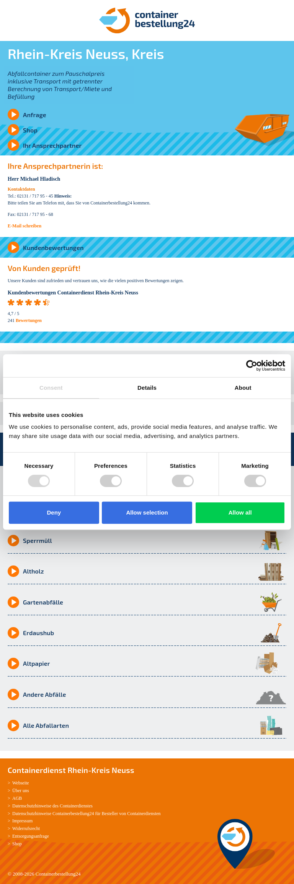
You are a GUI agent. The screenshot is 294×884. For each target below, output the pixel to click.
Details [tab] (147, 387)
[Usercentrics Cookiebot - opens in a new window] (251, 365)
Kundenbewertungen (53, 247)
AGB (17, 798)
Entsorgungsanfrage (30, 836)
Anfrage (34, 114)
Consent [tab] (51, 387)
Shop (30, 130)
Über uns (20, 790)
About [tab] (243, 387)
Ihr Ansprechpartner (52, 145)
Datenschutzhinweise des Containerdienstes (52, 806)
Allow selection (147, 512)
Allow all (240, 512)
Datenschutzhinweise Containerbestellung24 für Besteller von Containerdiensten (86, 813)
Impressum (22, 821)
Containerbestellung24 (58, 874)
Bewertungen (29, 320)
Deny (54, 512)
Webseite (20, 783)
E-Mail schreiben (24, 226)
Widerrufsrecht (26, 828)
